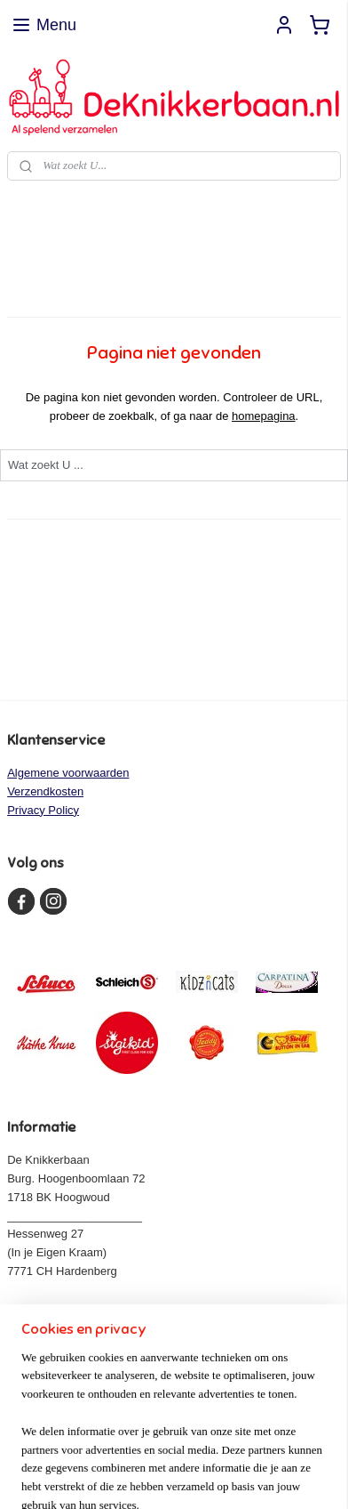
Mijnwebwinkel (201, 1476)
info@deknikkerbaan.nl (79, 1326)
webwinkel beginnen (274, 1446)
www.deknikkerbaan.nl (74, 1308)
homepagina (264, 415)
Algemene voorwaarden (68, 772)
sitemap (184, 1446)
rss (215, 1446)
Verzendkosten (45, 791)
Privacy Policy (43, 810)
